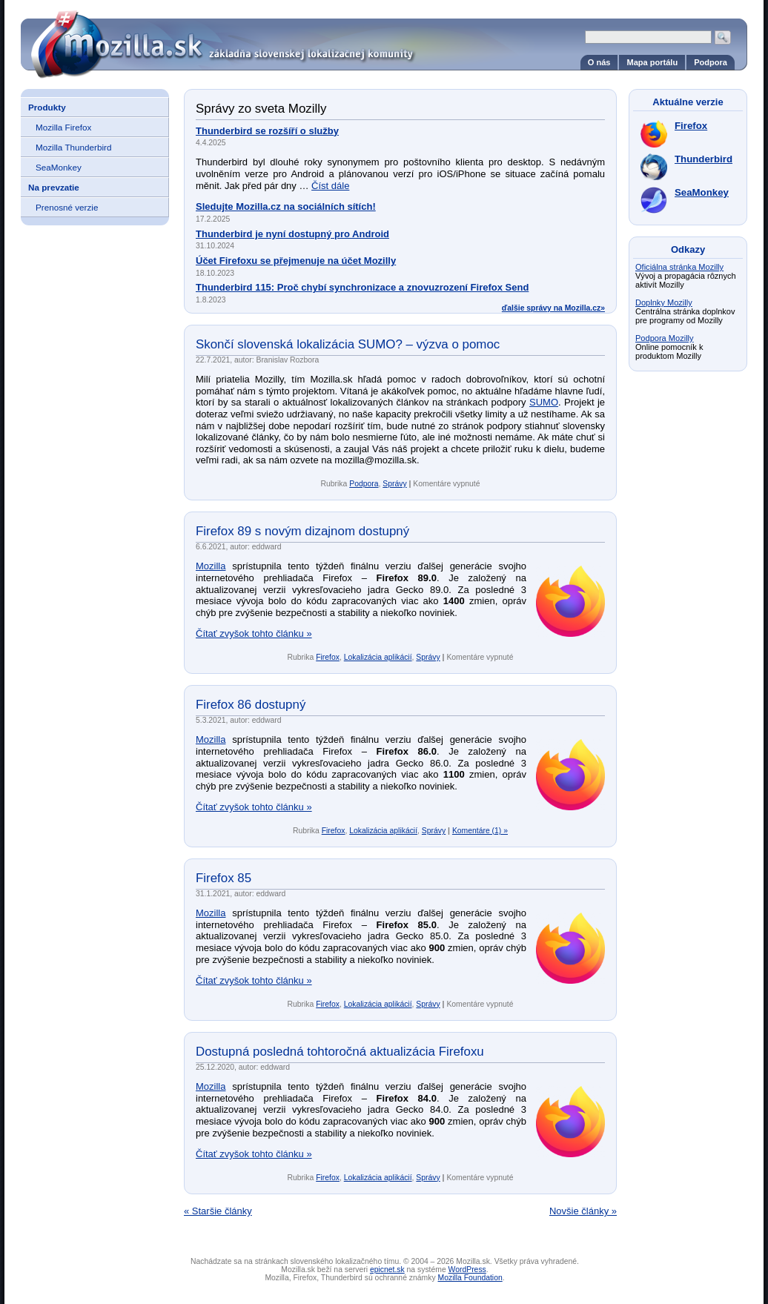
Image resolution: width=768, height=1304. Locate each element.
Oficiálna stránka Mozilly (679, 266)
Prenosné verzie (67, 207)
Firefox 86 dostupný (250, 705)
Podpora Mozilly (664, 338)
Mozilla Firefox (63, 127)
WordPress (467, 1269)
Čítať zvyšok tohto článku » (254, 633)
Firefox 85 (223, 878)
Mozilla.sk (384, 38)
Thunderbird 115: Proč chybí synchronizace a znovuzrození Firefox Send (362, 287)
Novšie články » (583, 1211)
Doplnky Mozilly (663, 302)
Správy (394, 484)
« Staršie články (218, 1211)
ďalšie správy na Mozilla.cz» (553, 308)
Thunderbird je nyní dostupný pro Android (292, 233)
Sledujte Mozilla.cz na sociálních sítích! (286, 206)
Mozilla (210, 566)
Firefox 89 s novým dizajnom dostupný (302, 531)
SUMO (543, 402)
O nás (599, 62)
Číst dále (330, 185)
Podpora (710, 62)
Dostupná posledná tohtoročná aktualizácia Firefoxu (340, 1052)
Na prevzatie (53, 187)
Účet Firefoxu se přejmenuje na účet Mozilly (296, 260)
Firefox (328, 657)
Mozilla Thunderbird (73, 147)
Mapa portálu (652, 62)
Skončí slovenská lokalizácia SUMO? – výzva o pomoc (348, 344)
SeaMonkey (59, 167)
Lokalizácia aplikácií (378, 657)
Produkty (47, 107)
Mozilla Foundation (470, 1278)
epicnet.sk (387, 1269)
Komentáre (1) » (480, 831)
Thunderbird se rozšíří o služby (267, 130)
